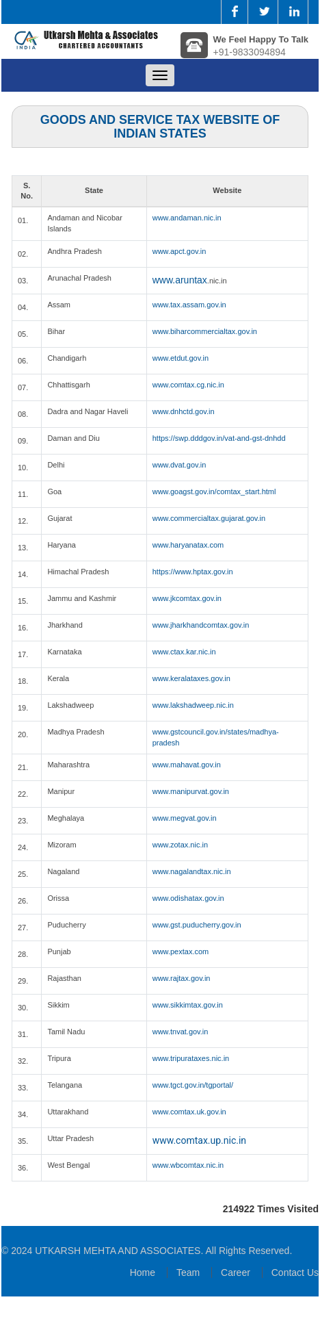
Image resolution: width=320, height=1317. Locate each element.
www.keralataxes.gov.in (191, 678)
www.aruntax (179, 279)
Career (235, 1272)
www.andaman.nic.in (187, 218)
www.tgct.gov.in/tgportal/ (192, 1085)
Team (188, 1272)
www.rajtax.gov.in (181, 978)
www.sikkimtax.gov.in (187, 1005)
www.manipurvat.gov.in (190, 791)
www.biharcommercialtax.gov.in (204, 331)
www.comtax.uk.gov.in (189, 1112)
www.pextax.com (180, 951)
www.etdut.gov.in (180, 358)
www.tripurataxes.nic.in (191, 1058)
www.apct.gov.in (179, 251)
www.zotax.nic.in (180, 845)
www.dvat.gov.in (179, 465)
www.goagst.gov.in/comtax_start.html (214, 491)
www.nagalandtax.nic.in (191, 871)
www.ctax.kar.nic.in (184, 652)
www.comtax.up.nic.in (199, 1140)
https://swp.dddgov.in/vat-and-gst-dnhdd (219, 438)
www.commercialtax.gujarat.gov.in (208, 518)
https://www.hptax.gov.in (192, 571)
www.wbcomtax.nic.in (188, 1165)
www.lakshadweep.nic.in (193, 705)
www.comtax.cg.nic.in (188, 385)
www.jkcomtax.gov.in (187, 598)
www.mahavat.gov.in (186, 764)
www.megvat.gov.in (184, 818)
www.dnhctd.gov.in (183, 411)
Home (142, 1272)
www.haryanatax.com (188, 545)
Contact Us (295, 1272)
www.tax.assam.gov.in (189, 305)
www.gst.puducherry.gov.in (196, 925)
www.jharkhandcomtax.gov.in (201, 625)
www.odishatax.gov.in (188, 898)
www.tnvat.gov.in (180, 1031)
